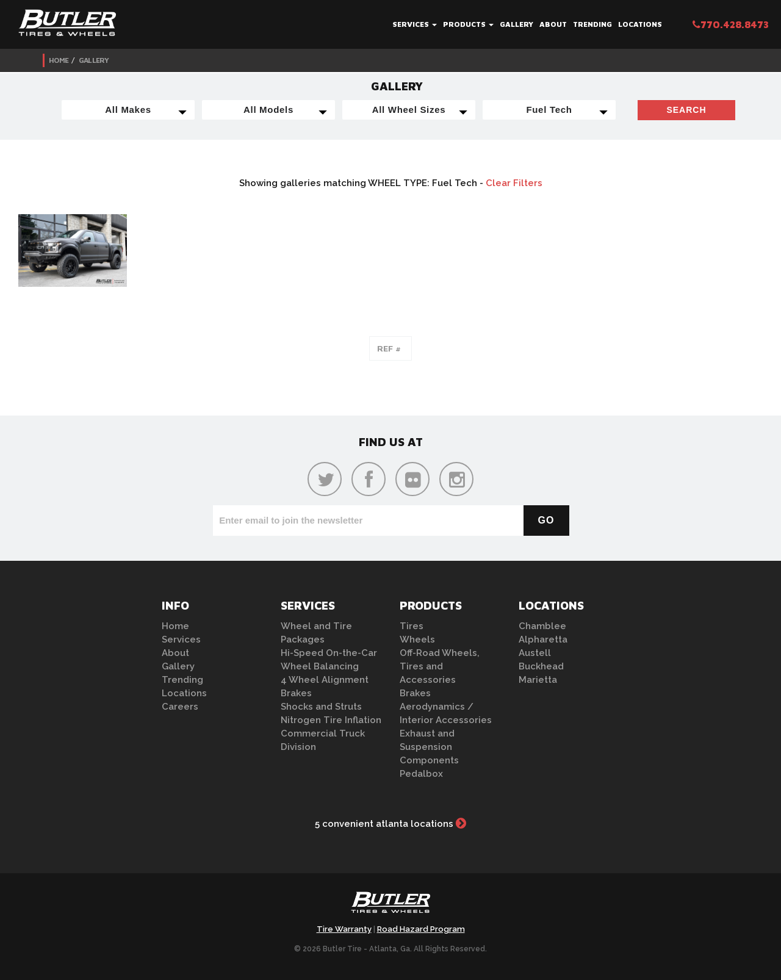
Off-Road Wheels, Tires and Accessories (440, 666)
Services (414, 24)
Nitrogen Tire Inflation (331, 720)
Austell (535, 652)
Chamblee (542, 626)
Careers (180, 706)
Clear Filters (514, 183)
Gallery (516, 24)
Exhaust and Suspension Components (429, 747)
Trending (592, 24)
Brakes (296, 693)
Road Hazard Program (421, 929)
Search (686, 110)
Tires (411, 626)
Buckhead (541, 666)
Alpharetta (543, 639)
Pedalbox (421, 773)
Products (468, 24)
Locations (640, 24)
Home (58, 60)
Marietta (538, 679)
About (553, 24)
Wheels (417, 639)
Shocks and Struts (321, 706)
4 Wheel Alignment (325, 679)
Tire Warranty (344, 929)
